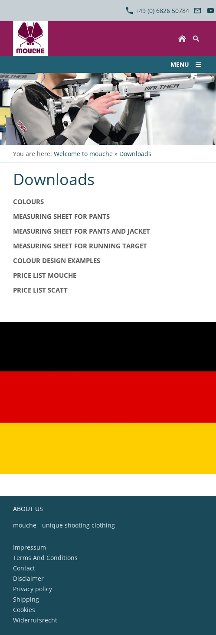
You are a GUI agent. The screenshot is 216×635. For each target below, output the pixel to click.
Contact (24, 568)
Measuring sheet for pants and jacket (81, 231)
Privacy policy (32, 589)
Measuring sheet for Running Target (80, 245)
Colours (28, 201)
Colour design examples (56, 260)
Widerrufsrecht (35, 620)
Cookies (24, 610)
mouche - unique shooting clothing (64, 525)
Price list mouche (44, 275)
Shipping (26, 599)
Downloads (135, 154)
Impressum (29, 547)
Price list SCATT (40, 290)
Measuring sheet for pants (61, 216)
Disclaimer (28, 578)
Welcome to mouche (83, 154)
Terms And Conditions (45, 558)
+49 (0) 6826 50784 (157, 11)
